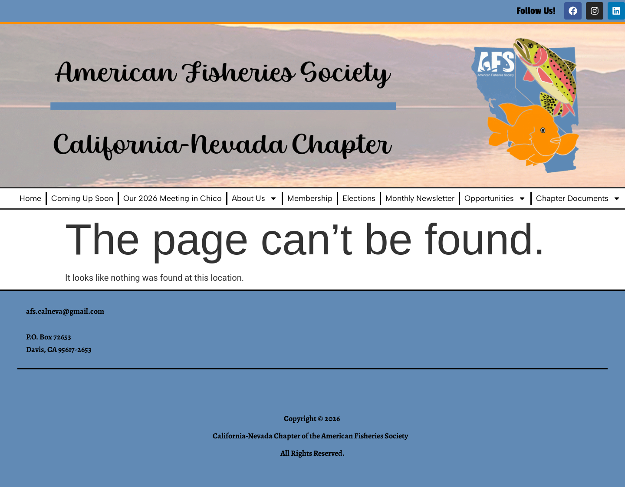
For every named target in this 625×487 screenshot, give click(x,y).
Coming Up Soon (82, 198)
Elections (358, 198)
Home (30, 198)
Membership (309, 198)
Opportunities (495, 198)
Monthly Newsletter (419, 198)
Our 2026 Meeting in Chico (172, 198)
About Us (254, 198)
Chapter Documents (578, 198)
